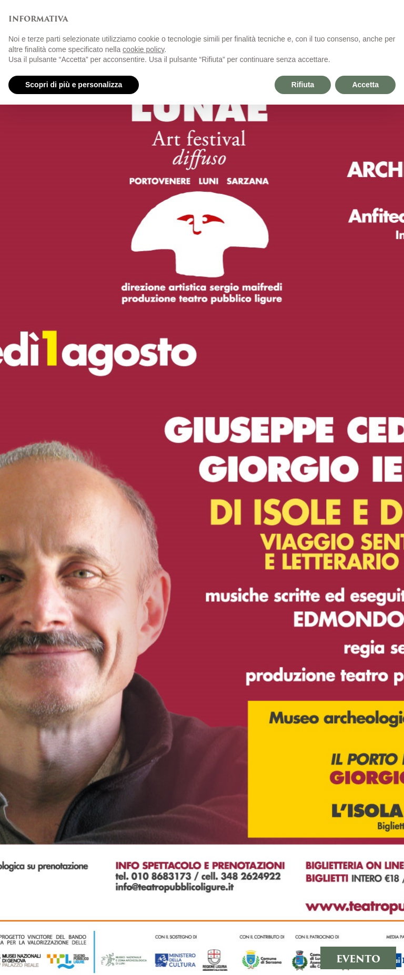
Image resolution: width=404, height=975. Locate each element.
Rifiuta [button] (303, 84)
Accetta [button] (365, 84)
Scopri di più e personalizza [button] (73, 84)
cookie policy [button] (143, 49)
